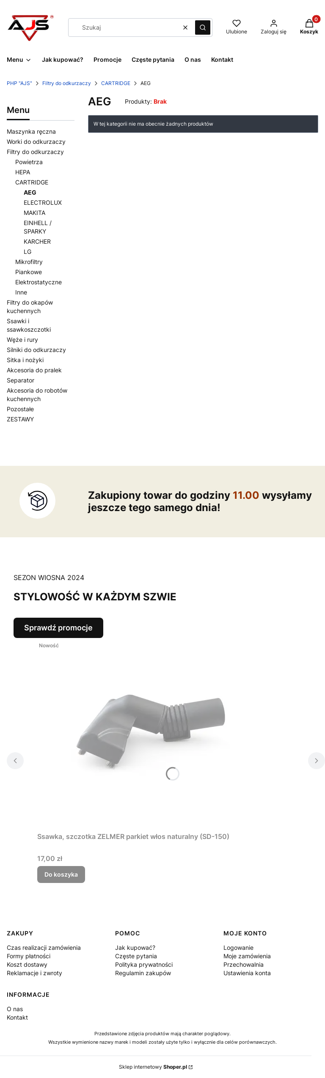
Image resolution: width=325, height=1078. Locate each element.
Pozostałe (20, 408)
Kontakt (17, 1017)
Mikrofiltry (29, 261)
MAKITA (34, 212)
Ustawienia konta (247, 972)
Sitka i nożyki (25, 359)
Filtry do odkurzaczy (66, 83)
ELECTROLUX (43, 202)
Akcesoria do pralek (34, 370)
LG (27, 251)
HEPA (22, 172)
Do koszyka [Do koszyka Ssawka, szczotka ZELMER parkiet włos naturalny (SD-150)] (61, 874)
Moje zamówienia (247, 956)
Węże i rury (22, 339)
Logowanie (238, 947)
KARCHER (37, 241)
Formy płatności (28, 956)
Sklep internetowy (153, 1067)
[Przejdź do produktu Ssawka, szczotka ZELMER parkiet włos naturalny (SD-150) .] (143, 733)
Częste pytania (136, 956)
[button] (202, 27)
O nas (15, 1008)
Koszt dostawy (27, 964)
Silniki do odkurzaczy (36, 349)
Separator (20, 380)
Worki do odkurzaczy (36, 141)
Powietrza (29, 161)
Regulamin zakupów (143, 972)
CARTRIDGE (115, 83)
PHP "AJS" (19, 83)
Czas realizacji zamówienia (44, 947)
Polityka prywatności (144, 964)
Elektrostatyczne (38, 282)
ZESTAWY (20, 419)
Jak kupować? (135, 947)
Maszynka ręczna (31, 131)
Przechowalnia (243, 964)
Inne (21, 292)
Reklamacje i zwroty (34, 972)
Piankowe (28, 271)
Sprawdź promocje (58, 627)
